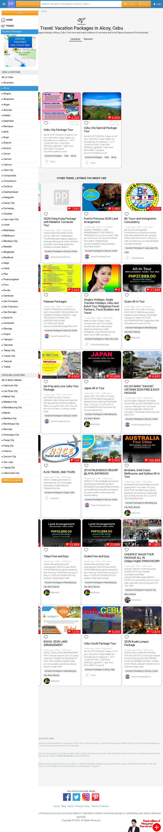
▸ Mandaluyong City (12, 407)
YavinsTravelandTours (60, 257)
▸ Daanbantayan (10, 192)
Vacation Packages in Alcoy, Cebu (100, 669)
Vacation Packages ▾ (28, 4)
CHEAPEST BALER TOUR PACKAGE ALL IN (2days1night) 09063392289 (141, 558)
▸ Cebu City (7, 170)
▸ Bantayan (7, 126)
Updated (75, 39)
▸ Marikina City (9, 418)
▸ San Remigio (9, 312)
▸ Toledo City (8, 356)
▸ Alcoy (5, 88)
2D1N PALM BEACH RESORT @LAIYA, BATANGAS (101, 472)
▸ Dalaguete (8, 197)
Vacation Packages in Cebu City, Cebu (101, 339)
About (71, 806)
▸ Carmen (7, 159)
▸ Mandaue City (10, 241)
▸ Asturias (7, 110)
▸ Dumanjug (8, 208)
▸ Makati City (8, 396)
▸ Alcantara (8, 82)
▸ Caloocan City (10, 385)
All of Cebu (7, 77)
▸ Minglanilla (8, 252)
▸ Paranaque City (10, 434)
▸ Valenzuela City (10, 473)
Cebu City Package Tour (58, 129)
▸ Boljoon (6, 142)
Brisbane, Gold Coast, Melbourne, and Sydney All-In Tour (142, 473)
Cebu (66, 156)
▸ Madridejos (8, 230)
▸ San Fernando (10, 301)
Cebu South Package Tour (100, 643)
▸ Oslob (5, 268)
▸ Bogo (5, 137)
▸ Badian (6, 115)
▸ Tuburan (7, 361)
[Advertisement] (81, 67)
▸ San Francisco (10, 306)
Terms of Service (65, 756)
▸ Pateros (7, 451)
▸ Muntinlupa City (10, 424)
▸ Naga (5, 263)
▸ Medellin (7, 246)
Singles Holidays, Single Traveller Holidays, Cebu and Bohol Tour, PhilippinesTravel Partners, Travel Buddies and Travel (101, 306)
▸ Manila (6, 413)
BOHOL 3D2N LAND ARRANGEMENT (55, 643)
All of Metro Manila (11, 380)
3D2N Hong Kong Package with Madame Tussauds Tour (60, 222)
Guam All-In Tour (134, 301)
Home (57, 806)
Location (129, 4)
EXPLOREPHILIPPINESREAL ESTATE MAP (20, 42)
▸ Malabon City (9, 402)
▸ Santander (8, 323)
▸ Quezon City (9, 456)
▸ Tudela (6, 366)
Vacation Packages (53, 156)
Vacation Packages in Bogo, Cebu (59, 492)
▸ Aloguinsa (8, 99)
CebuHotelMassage (100, 344)
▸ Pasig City (8, 445)
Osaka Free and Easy (96, 556)
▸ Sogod (6, 334)
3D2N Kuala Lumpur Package (136, 643)
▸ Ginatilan (7, 213)
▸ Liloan (6, 224)
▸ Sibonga (7, 328)
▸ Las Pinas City (10, 391)
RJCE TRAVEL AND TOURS (59, 472)
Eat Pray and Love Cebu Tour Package (61, 388)
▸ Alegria (6, 93)
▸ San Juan (7, 462)
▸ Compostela (9, 175)
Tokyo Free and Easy (56, 556)
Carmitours (136, 600)
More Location (12, 480)
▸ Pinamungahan (10, 279)
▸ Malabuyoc (8, 235)
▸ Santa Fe (7, 317)
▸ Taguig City (8, 467)
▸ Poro (5, 284)
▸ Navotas (7, 429)
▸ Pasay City (8, 440)
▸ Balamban (8, 121)
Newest (88, 39)
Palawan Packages (55, 301)
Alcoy (73, 156)
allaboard (135, 337)
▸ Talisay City (8, 350)
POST (20, 13)
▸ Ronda (6, 290)
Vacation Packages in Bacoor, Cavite (61, 251)
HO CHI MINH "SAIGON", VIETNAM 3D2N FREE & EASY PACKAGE (141, 390)
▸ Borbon (6, 148)
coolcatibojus (137, 258)
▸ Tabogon (7, 339)
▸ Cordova (7, 186)
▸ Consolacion (9, 181)
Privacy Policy (82, 806)
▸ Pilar (5, 274)
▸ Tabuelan (7, 345)
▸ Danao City (8, 203)
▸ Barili (5, 131)
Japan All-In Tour (94, 388)
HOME (7, 20)
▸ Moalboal (7, 257)
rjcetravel (54, 498)
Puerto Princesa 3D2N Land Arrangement (101, 220)
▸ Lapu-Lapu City (10, 219)
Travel (7, 26)
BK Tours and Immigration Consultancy (140, 220)
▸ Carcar (6, 153)
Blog (63, 806)
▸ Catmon (7, 164)
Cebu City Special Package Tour (100, 129)
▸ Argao (6, 104)
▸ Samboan (8, 295)
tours (52, 161)
